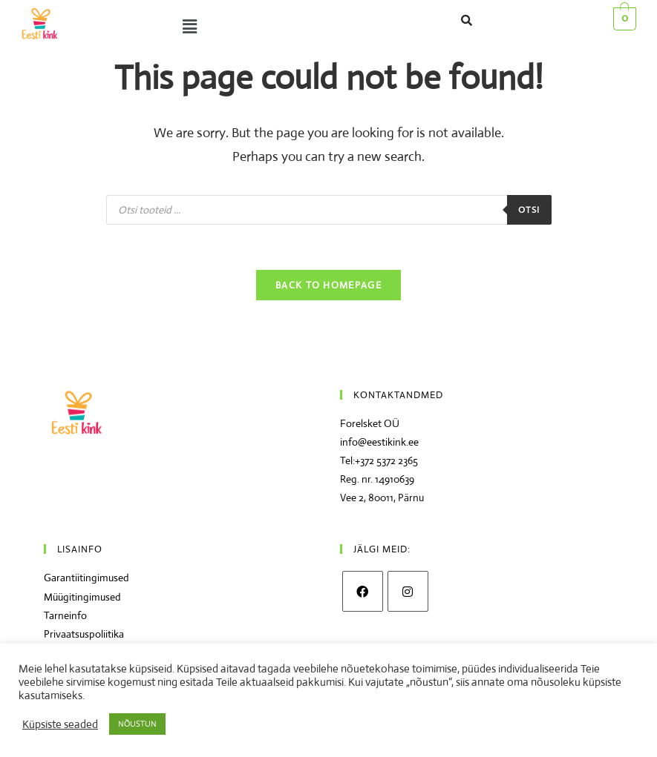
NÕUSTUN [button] (137, 723)
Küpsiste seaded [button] (60, 724)
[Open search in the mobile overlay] (329, 210)
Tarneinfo (65, 615)
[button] (216, 27)
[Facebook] (362, 591)
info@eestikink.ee (379, 442)
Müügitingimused (82, 597)
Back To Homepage (328, 285)
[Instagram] (408, 591)
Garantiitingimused (86, 577)
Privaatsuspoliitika (84, 634)
